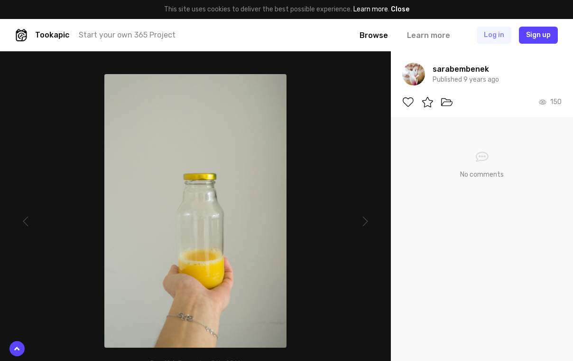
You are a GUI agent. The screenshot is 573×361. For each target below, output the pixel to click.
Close (400, 9)
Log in (494, 35)
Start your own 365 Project (127, 34)
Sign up (538, 35)
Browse (374, 35)
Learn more (370, 9)
